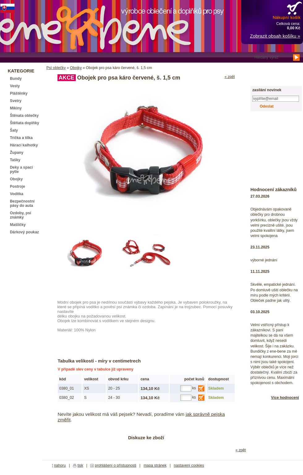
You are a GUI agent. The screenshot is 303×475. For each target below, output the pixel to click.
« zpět (229, 77)
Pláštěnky (19, 93)
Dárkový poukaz (24, 232)
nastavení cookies (189, 465)
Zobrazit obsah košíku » (275, 36)
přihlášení (266, 68)
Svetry (15, 101)
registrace (266, 79)
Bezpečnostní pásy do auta (22, 203)
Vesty (15, 86)
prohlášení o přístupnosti (115, 465)
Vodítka (16, 194)
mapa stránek (154, 465)
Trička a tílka (21, 138)
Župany (16, 152)
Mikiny (16, 108)
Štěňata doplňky (24, 123)
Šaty (14, 130)
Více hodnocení (285, 397)
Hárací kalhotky (24, 145)
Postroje (17, 186)
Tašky (15, 160)
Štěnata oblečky (24, 115)
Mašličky (18, 225)
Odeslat (267, 106)
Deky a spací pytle (21, 169)
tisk (80, 465)
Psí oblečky (56, 68)
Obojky (76, 68)
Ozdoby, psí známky (20, 215)
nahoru (60, 465)
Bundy (16, 78)
